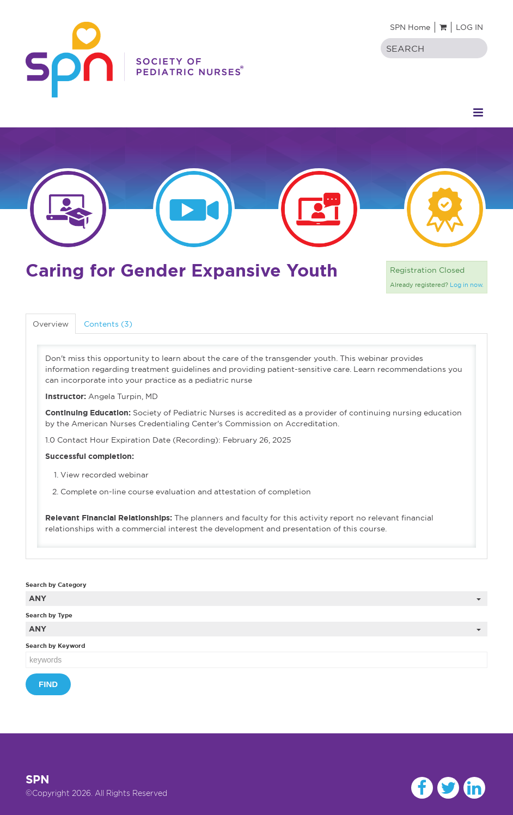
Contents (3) (108, 324)
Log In (469, 27)
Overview (51, 324)
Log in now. (467, 285)
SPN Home (410, 27)
